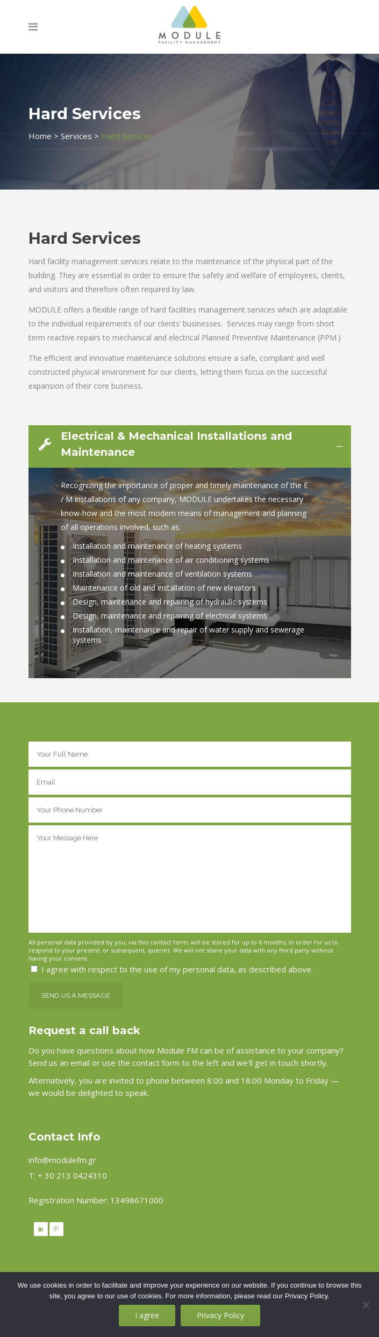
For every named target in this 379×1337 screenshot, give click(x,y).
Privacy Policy (220, 1315)
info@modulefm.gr (62, 1159)
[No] (365, 1304)
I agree (147, 1315)
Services (76, 135)
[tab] (189, 446)
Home (40, 135)
